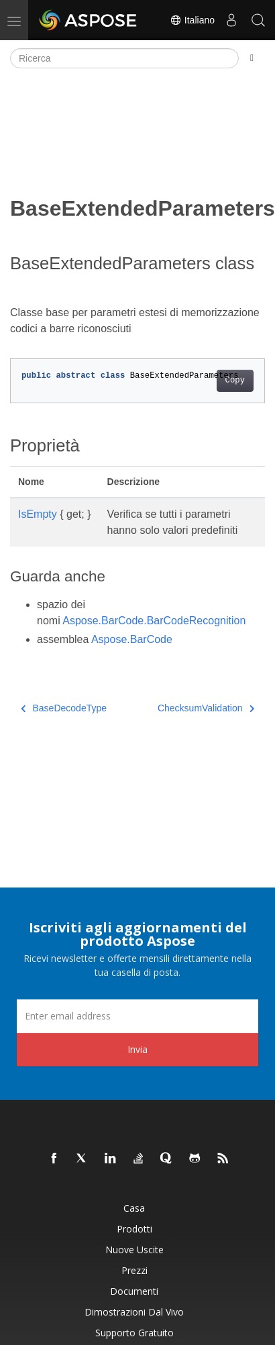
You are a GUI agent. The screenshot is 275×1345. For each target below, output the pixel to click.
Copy (235, 380)
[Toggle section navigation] (252, 58)
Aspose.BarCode (131, 639)
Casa (134, 1208)
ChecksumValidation (206, 708)
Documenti (134, 1291)
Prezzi (134, 1270)
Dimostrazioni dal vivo (134, 1311)
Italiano (192, 20)
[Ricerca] (124, 58)
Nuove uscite (134, 1249)
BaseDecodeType (64, 708)
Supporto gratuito (134, 1332)
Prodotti (134, 1228)
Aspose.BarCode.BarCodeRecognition (153, 620)
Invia (137, 1049)
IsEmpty (37, 514)
